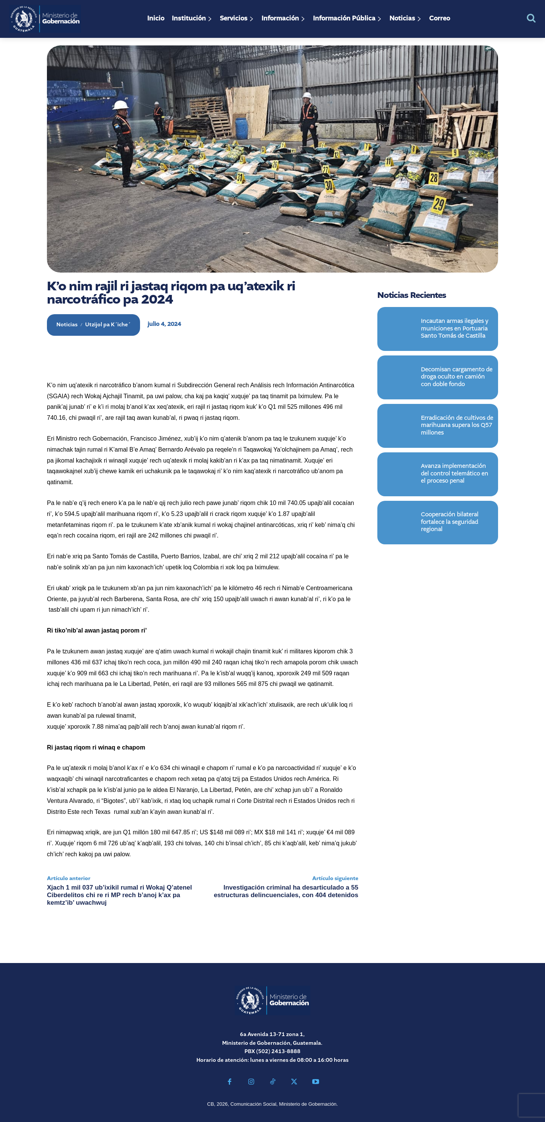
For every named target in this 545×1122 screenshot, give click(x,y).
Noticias (67, 324)
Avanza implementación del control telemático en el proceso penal (454, 475)
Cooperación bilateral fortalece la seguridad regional (449, 523)
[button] (531, 18)
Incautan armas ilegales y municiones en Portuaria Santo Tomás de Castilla (454, 330)
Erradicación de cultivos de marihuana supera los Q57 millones (457, 426)
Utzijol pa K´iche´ (108, 324)
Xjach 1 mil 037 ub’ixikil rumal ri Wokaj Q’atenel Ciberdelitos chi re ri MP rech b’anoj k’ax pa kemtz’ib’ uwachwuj (119, 895)
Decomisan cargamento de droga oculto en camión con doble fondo (456, 378)
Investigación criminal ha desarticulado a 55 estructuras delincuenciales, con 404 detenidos (286, 891)
